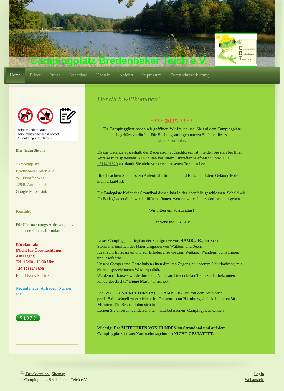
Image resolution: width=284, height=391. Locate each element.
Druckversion (35, 374)
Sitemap (58, 374)
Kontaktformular (171, 140)
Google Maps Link (31, 191)
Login (259, 374)
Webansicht (254, 379)
